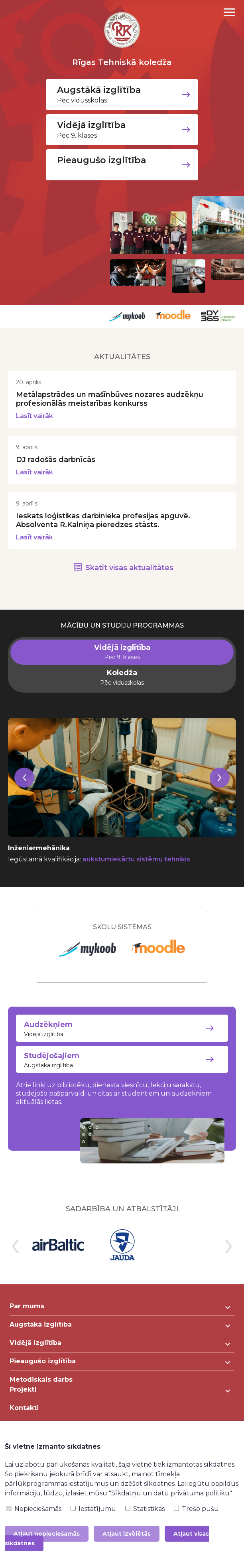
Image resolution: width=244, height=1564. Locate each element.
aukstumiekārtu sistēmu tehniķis (136, 859)
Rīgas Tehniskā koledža (122, 62)
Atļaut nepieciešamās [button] (47, 1533)
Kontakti (24, 1408)
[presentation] (24, 787)
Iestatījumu (93, 1509)
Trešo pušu (196, 1509)
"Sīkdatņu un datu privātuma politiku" (170, 1493)
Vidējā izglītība (122, 1029)
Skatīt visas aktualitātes (129, 567)
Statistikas (145, 1509)
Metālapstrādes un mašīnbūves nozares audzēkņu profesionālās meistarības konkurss (109, 399)
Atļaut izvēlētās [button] (126, 1533)
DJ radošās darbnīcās (55, 459)
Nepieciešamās (33, 1509)
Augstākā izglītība (122, 1060)
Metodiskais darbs (41, 1380)
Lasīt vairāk (34, 416)
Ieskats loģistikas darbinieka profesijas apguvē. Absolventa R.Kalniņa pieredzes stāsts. (103, 520)
